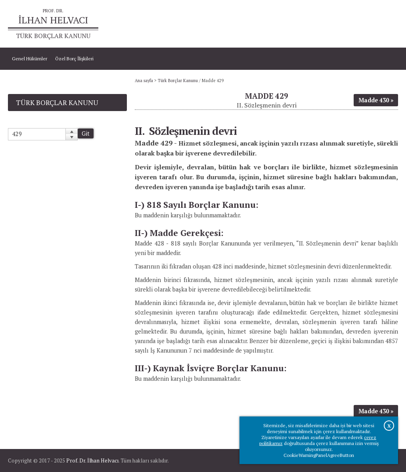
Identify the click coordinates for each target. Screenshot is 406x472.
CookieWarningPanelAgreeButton (318, 455)
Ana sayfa (309, 24)
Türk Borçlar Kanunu (178, 80)
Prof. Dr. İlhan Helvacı (92, 460)
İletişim (386, 24)
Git (86, 133)
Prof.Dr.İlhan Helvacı (348, 24)
